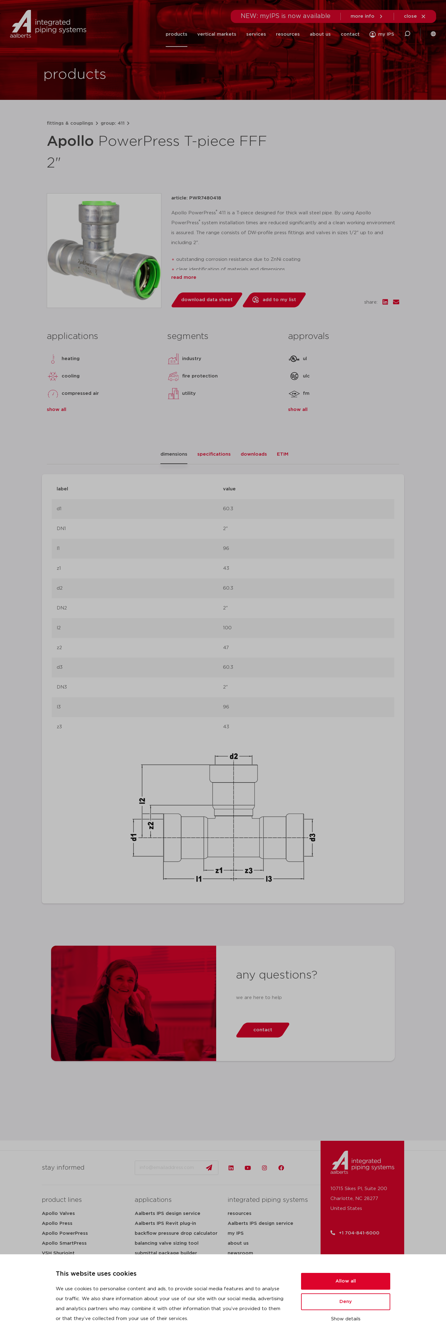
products (176, 34)
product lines (62, 1200)
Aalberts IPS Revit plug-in (165, 1223)
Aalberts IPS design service (167, 1213)
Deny (345, 1301)
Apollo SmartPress (64, 1243)
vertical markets (216, 34)
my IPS (236, 1233)
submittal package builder (166, 1253)
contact (350, 34)
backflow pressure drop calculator (176, 1233)
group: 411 (113, 123)
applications (153, 1200)
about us (320, 34)
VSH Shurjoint (58, 1253)
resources (288, 34)
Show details (346, 1319)
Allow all (345, 1281)
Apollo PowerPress (65, 1233)
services (256, 34)
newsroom (240, 1253)
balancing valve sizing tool (167, 1243)
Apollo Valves (58, 1213)
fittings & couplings (70, 123)
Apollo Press (57, 1223)
